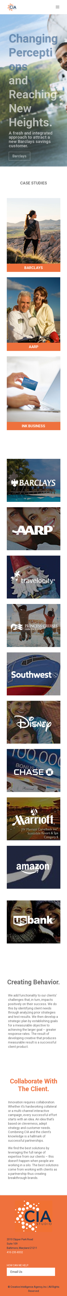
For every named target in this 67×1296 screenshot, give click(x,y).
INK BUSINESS (33, 426)
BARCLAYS (33, 268)
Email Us (16, 1272)
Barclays (19, 165)
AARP (33, 347)
